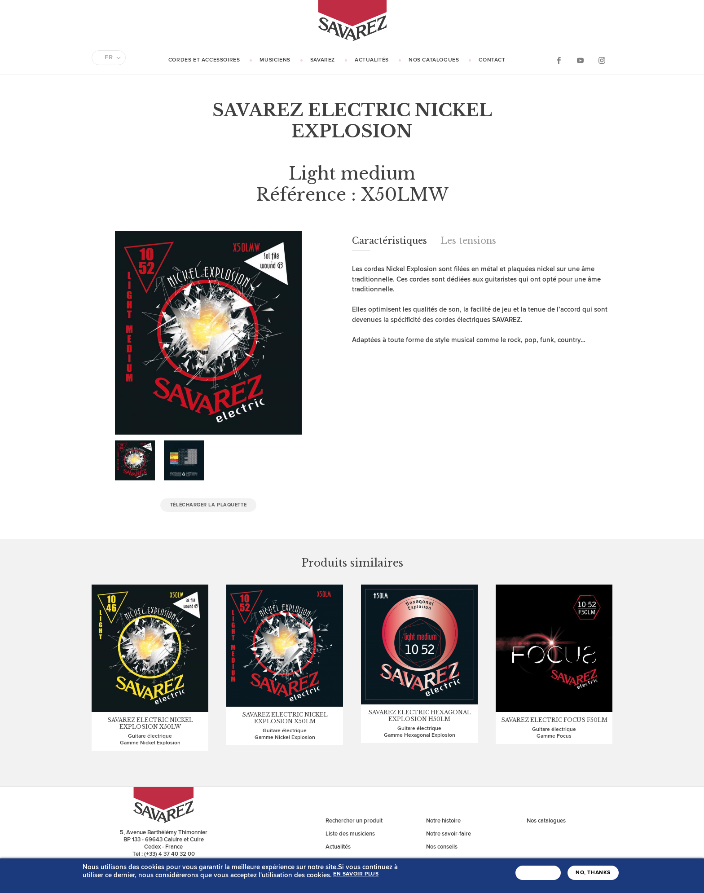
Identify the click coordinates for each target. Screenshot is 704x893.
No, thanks (593, 872)
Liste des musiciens (350, 833)
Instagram (601, 60)
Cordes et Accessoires (204, 60)
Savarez (322, 60)
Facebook (558, 60)
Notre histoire (443, 820)
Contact (492, 60)
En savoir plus (355, 874)
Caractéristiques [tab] (389, 240)
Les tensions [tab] (468, 240)
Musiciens (275, 60)
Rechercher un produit (354, 820)
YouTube (580, 60)
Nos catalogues (434, 60)
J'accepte (538, 872)
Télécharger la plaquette (208, 504)
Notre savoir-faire (448, 833)
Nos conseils (442, 846)
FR (109, 57)
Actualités (372, 60)
